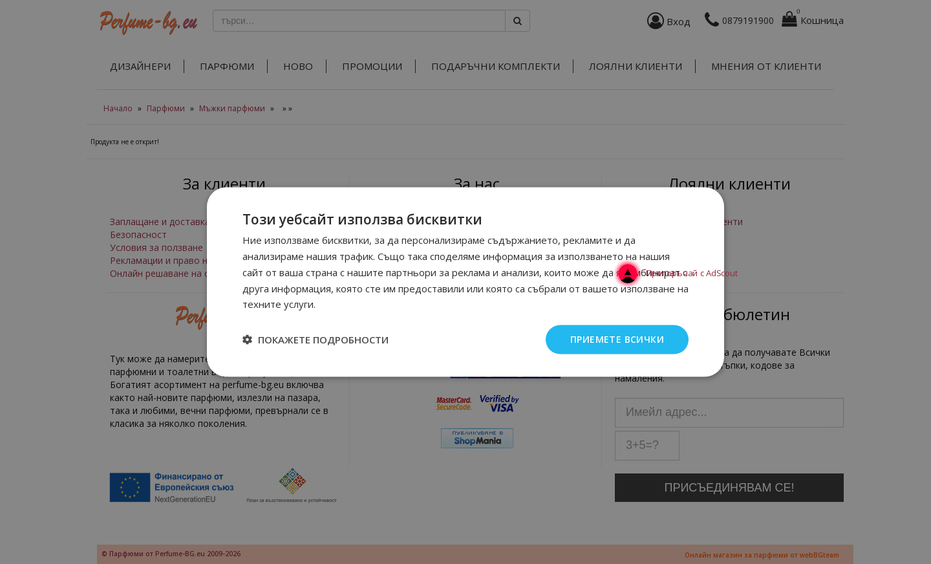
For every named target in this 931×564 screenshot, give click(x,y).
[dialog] (465, 282)
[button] (315, 339)
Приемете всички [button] (617, 339)
